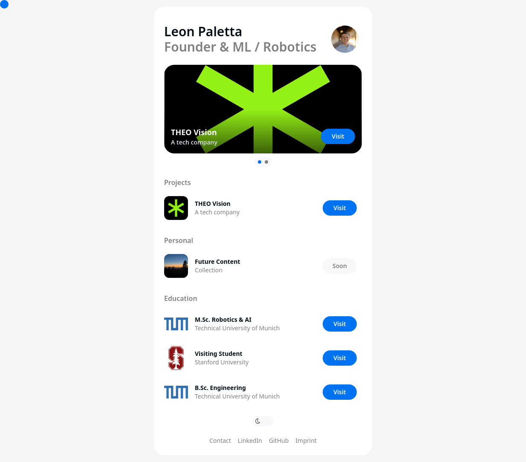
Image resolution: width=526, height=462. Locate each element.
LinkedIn (250, 440)
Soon (339, 266)
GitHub (279, 440)
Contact (220, 440)
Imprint (306, 440)
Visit (338, 136)
